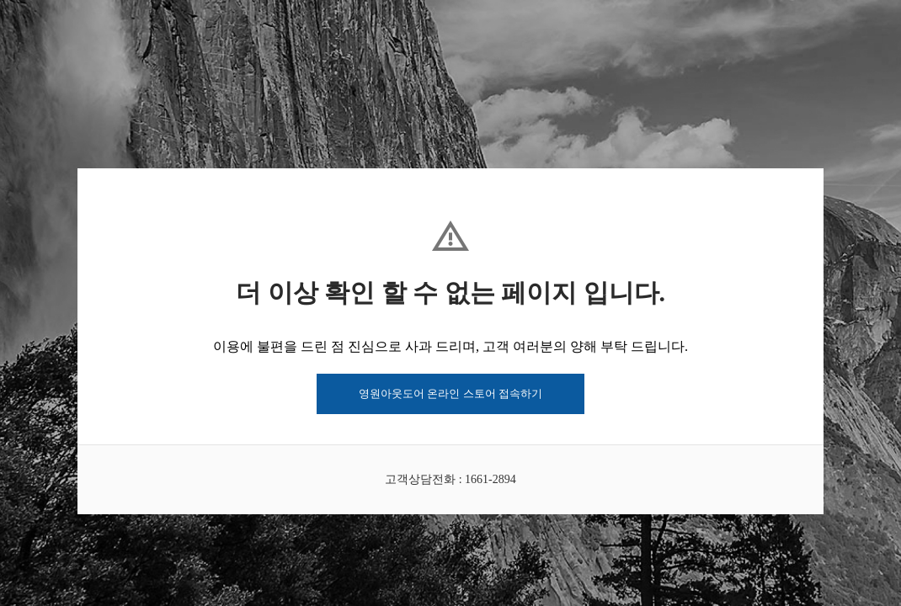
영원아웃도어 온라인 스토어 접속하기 (450, 393)
